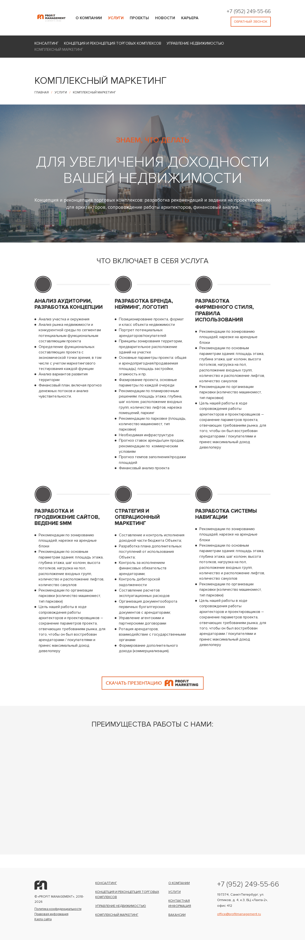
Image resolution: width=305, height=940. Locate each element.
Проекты (139, 18)
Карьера (189, 18)
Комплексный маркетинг (58, 49)
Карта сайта (43, 919)
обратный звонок (250, 21)
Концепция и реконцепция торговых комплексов (112, 43)
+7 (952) (235, 11)
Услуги (116, 18)
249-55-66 (258, 11)
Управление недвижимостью (195, 43)
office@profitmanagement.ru (239, 914)
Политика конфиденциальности (57, 909)
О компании (89, 18)
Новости (165, 18)
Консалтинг (46, 43)
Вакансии (177, 915)
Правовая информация (51, 914)
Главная (41, 92)
